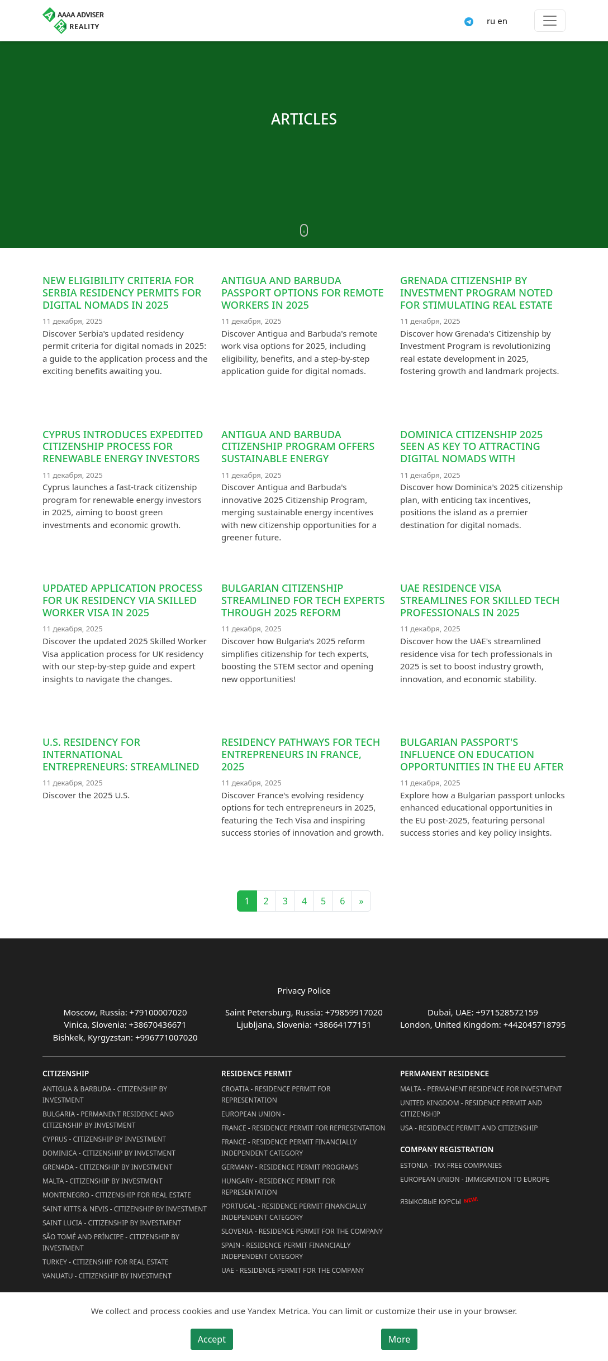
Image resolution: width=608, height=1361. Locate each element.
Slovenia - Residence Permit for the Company (302, 1231)
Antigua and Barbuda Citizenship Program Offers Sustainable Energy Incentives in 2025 (297, 452)
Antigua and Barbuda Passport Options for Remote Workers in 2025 (302, 293)
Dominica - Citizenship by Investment (108, 1153)
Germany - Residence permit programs (290, 1167)
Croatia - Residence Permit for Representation (275, 1094)
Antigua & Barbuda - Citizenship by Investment (104, 1094)
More (399, 1339)
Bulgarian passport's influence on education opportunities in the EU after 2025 (482, 760)
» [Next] (361, 901)
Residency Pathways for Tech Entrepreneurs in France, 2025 (300, 754)
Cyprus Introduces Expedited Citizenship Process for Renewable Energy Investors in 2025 (122, 452)
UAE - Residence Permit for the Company (292, 1270)
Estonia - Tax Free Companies (451, 1165)
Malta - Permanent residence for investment (481, 1089)
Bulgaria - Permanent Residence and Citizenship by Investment (108, 1119)
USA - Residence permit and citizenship (469, 1128)
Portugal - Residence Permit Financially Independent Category (294, 1211)
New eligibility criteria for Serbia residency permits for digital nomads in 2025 (121, 293)
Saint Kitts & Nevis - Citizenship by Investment (124, 1209)
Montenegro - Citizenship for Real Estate (116, 1195)
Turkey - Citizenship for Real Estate (105, 1262)
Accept (212, 1339)
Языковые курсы (430, 1201)
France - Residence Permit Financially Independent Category (289, 1147)
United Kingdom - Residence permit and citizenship (471, 1108)
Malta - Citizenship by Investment (102, 1181)
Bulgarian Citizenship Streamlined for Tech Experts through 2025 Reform (302, 600)
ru (491, 20)
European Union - (253, 1114)
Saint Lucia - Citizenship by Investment (111, 1223)
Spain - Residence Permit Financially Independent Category (286, 1250)
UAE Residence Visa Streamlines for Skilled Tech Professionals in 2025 (480, 600)
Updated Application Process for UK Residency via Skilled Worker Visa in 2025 (122, 600)
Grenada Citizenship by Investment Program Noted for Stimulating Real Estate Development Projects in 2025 (481, 298)
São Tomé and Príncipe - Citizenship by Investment (110, 1242)
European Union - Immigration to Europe (474, 1179)
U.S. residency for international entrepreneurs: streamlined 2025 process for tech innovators (121, 766)
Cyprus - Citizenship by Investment (104, 1139)
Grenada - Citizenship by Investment (107, 1167)
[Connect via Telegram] (468, 20)
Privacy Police (303, 990)
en (502, 20)
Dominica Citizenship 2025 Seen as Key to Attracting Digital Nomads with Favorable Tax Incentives (471, 452)
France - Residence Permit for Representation (303, 1128)
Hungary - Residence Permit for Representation (278, 1186)
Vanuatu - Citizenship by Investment (107, 1276)
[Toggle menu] (550, 20)
